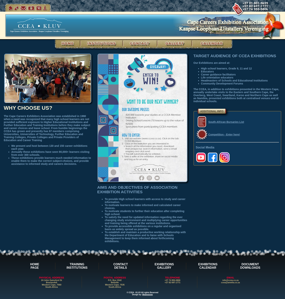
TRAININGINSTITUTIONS (76, 266)
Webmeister (147, 295)
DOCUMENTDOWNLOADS (250, 266)
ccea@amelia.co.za (230, 282)
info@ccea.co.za (230, 280)
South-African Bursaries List (226, 121)
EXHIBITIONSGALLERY (164, 266)
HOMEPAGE (34, 266)
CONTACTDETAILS (120, 266)
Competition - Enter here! (224, 134)
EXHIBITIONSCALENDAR (207, 266)
